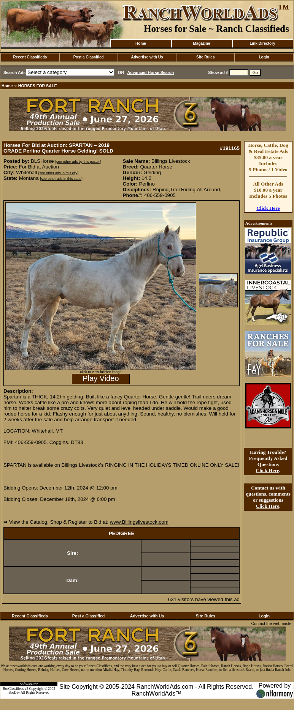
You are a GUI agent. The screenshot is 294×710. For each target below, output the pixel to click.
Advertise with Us (147, 57)
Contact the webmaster (272, 623)
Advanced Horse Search (150, 72)
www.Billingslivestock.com (139, 522)
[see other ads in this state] (61, 179)
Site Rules (205, 57)
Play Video (101, 378)
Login (264, 57)
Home (140, 43)
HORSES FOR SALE (37, 85)
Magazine (201, 43)
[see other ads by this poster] (78, 162)
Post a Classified (88, 57)
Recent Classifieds (30, 57)
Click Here (268, 208)
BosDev (14, 692)
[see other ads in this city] (58, 173)
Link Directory (262, 43)
